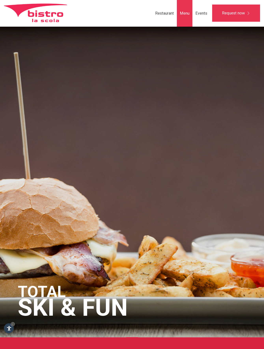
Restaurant (164, 13)
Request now (236, 13)
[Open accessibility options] (9, 328)
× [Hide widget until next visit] (13, 324)
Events (201, 13)
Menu (184, 13)
